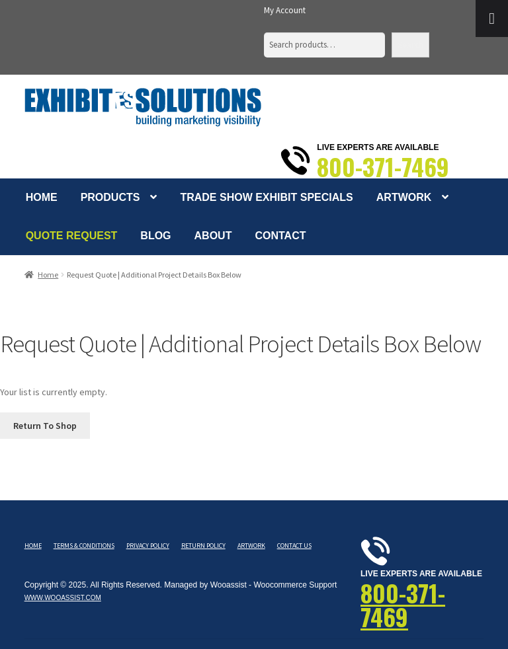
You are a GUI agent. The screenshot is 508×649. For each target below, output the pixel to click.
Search (410, 44)
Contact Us (294, 545)
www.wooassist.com (62, 597)
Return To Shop (45, 426)
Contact (280, 235)
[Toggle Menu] (492, 18)
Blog (155, 235)
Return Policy (203, 545)
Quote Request (72, 235)
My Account (285, 10)
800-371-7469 (383, 166)
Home (42, 197)
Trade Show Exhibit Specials (266, 197)
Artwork (404, 197)
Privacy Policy (147, 545)
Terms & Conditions (84, 545)
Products (110, 197)
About (213, 235)
